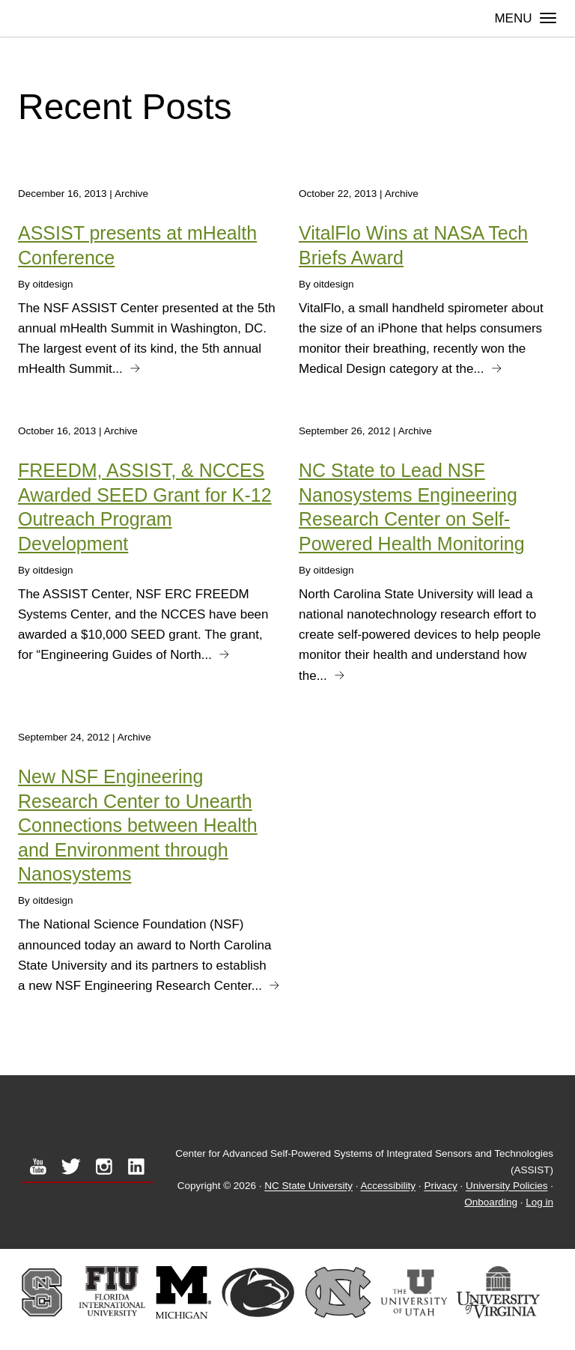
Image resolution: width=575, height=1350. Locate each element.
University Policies (507, 1186)
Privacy (440, 1186)
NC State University (308, 1186)
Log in (539, 1202)
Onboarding (490, 1202)
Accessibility (388, 1186)
